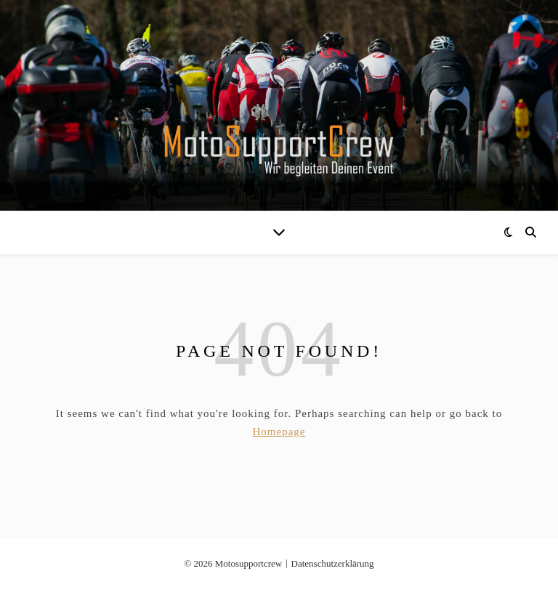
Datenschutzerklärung (332, 563)
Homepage (279, 431)
